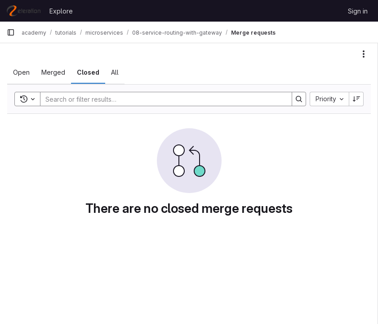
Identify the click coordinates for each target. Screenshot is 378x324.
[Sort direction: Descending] (356, 99)
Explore (61, 11)
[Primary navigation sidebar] (11, 32)
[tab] (21, 72)
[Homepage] (23, 11)
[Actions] (363, 54)
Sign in (358, 11)
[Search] (161, 99)
